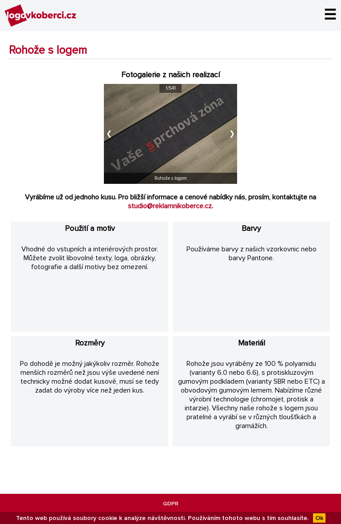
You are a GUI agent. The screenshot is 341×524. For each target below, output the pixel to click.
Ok (319, 518)
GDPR (170, 503)
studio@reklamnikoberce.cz (170, 206)
